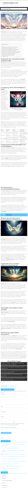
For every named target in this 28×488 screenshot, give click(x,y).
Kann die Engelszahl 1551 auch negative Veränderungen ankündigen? (11, 375)
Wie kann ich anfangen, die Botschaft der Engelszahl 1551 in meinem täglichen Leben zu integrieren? (12, 364)
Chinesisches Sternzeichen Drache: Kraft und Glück (10, 463)
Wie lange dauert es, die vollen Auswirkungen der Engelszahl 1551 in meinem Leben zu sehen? (13, 379)
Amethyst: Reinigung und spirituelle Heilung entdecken (10, 466)
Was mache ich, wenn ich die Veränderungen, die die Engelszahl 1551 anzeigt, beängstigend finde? (13, 371)
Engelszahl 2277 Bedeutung (12, 385)
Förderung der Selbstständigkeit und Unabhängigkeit (10, 49)
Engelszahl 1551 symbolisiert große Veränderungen (10, 47)
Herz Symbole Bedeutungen (7, 480)
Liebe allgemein (5, 485)
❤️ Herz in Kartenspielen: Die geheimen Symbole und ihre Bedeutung (13, 454)
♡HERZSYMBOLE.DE (10, 3)
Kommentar (3, 394)
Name (2, 406)
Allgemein (4, 475)
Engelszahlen (4, 478)
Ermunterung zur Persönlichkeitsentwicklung (9, 50)
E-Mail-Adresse (4, 411)
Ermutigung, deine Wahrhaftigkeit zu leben (8, 48)
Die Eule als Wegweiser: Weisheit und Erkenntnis (9, 468)
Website (2, 416)
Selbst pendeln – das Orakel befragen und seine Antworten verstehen (13, 456)
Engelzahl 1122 (9, 214)
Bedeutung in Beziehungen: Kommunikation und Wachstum (11, 51)
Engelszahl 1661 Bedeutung (11, 386)
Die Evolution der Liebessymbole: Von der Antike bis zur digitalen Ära (13, 461)
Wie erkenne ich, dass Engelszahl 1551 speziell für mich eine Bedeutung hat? (12, 367)
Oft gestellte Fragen (5, 56)
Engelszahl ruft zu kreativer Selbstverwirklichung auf (10, 52)
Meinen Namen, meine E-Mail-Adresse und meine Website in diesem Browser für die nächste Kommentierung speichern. (12, 424)
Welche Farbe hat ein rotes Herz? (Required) (8, 427)
